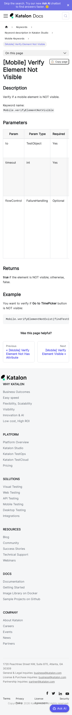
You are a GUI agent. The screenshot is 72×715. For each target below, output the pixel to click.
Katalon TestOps (14, 454)
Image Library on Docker (20, 593)
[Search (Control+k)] (65, 15)
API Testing (11, 498)
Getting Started (14, 587)
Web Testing (11, 492)
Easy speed (11, 397)
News (7, 637)
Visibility (9, 409)
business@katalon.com (48, 672)
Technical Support (15, 554)
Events (7, 632)
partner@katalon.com (42, 681)
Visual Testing (12, 486)
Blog (6, 537)
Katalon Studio (13, 448)
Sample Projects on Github (21, 599)
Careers (8, 626)
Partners (9, 643)
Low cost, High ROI (16, 421)
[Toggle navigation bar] (5, 16)
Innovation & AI (13, 415)
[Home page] (6, 27)
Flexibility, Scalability (17, 403)
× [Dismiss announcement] (68, 5)
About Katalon (13, 620)
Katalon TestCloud (15, 459)
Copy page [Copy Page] (59, 61)
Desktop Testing (14, 510)
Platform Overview (16, 442)
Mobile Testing (13, 504)
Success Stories (14, 548)
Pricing (7, 465)
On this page (14, 53)
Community (11, 543)
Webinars (9, 560)
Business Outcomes (16, 392)
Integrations (11, 516)
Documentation (13, 581)
